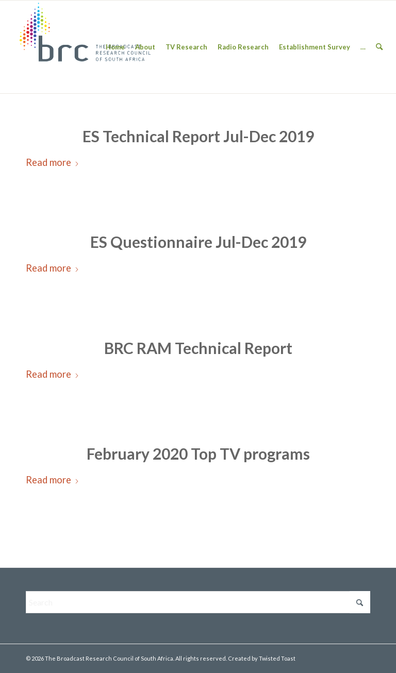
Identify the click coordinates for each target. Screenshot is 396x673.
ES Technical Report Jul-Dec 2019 (198, 136)
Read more (52, 162)
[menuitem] (115, 47)
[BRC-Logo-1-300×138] (85, 47)
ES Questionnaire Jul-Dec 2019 (198, 241)
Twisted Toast (277, 658)
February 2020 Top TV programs (198, 453)
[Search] (379, 47)
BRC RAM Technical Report (198, 348)
